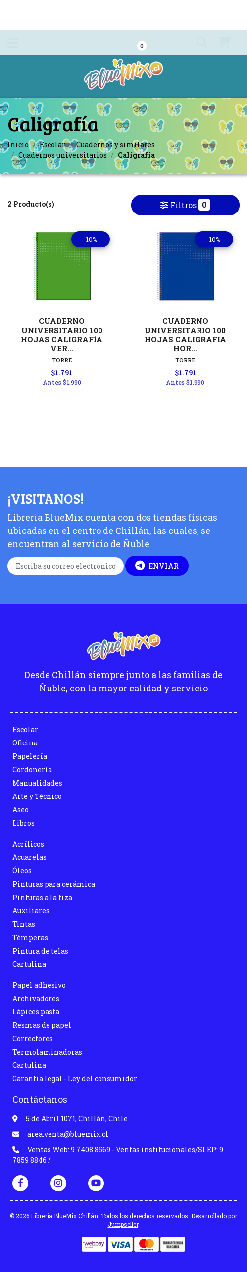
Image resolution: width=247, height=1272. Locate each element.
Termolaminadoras (47, 1052)
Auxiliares (30, 910)
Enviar (157, 566)
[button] (196, 43)
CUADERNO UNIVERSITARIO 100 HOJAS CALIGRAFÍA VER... (61, 334)
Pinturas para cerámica (53, 884)
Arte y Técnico (37, 796)
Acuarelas (29, 857)
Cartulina (29, 964)
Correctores (32, 1038)
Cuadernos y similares (115, 144)
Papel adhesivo (39, 985)
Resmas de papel (41, 1025)
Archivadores (35, 998)
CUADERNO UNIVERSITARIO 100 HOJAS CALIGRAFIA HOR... (185, 334)
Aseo (20, 809)
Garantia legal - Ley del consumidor (74, 1078)
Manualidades (37, 783)
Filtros (185, 205)
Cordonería (32, 769)
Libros (23, 823)
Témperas (30, 937)
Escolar (52, 144)
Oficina (25, 742)
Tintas (23, 924)
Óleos (22, 870)
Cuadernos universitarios (62, 154)
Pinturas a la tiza (42, 897)
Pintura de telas (40, 950)
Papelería (29, 756)
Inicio (18, 144)
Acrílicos (28, 843)
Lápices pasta (35, 1011)
